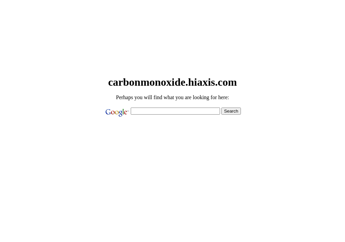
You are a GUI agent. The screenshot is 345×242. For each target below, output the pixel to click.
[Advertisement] (172, 58)
